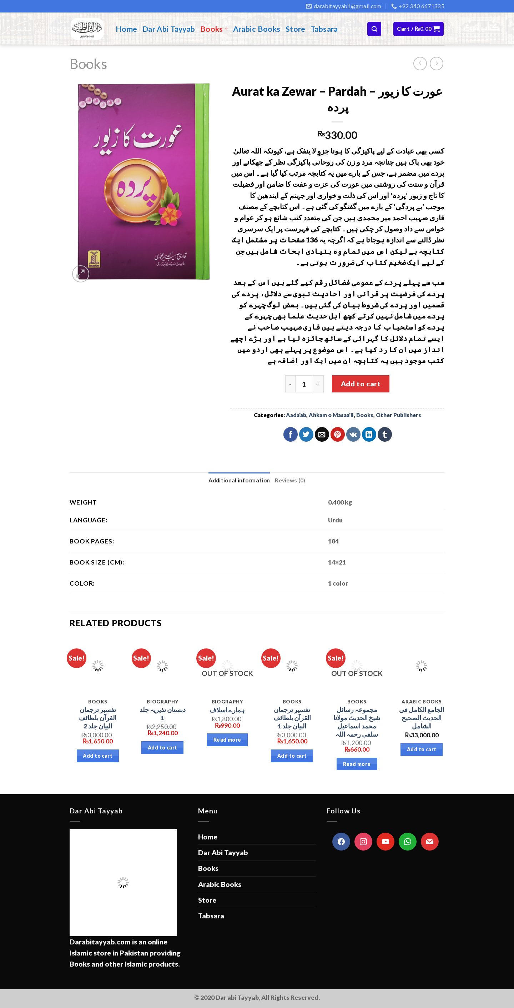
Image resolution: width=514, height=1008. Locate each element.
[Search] (374, 29)
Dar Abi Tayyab (168, 29)
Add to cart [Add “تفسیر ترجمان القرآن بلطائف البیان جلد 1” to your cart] (292, 756)
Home (126, 29)
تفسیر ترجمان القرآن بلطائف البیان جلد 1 (292, 718)
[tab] (239, 480)
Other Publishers (398, 415)
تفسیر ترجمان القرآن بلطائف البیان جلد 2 (97, 718)
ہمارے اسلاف (227, 710)
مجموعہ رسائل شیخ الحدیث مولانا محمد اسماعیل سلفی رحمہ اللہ (356, 722)
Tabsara (324, 29)
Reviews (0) (290, 480)
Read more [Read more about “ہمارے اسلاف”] (227, 740)
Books (214, 29)
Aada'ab (296, 415)
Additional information (239, 480)
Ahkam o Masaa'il (331, 415)
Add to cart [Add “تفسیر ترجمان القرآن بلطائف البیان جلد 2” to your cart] (97, 756)
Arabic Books (257, 29)
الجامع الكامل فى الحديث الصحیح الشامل (421, 718)
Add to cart (361, 384)
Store (296, 29)
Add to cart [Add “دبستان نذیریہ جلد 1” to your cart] (162, 747)
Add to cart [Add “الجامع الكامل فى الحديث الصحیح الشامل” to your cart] (422, 749)
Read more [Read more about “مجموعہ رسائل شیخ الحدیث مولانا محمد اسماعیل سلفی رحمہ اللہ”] (357, 764)
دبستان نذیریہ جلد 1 (163, 714)
